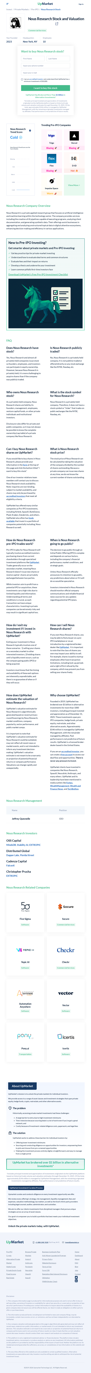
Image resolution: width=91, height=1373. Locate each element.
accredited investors (15, 496)
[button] (7, 4)
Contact (78, 1274)
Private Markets (21, 9)
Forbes (69, 782)
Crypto (8, 1256)
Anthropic (29, 1263)
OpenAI (28, 1274)
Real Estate (10, 1278)
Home (77, 1252)
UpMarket (34, 562)
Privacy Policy (47, 1259)
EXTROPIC (35, 844)
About (77, 1259)
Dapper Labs (12, 855)
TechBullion (73, 789)
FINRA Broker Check (49, 1281)
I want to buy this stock (45, 88)
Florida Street (27, 855)
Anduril (28, 1259)
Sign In (81, 4)
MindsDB (11, 844)
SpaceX (27, 1278)
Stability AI (22, 844)
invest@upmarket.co (72, 1242)
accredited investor (36, 79)
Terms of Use (46, 1267)
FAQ (76, 1263)
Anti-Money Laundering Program (54, 1256)
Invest (9, 9)
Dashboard (79, 1256)
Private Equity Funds (13, 1270)
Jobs (76, 1270)
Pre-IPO (35, 9)
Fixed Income (11, 1274)
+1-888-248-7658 (41, 1242)
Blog (76, 1267)
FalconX (10, 865)
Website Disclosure (49, 1263)
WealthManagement (59, 786)
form (25, 465)
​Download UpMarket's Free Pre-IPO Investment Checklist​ (38, 274)
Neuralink (28, 1270)
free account (67, 754)
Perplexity (29, 1267)
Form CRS (45, 1270)
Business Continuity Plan (51, 1252)
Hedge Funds (11, 1267)
